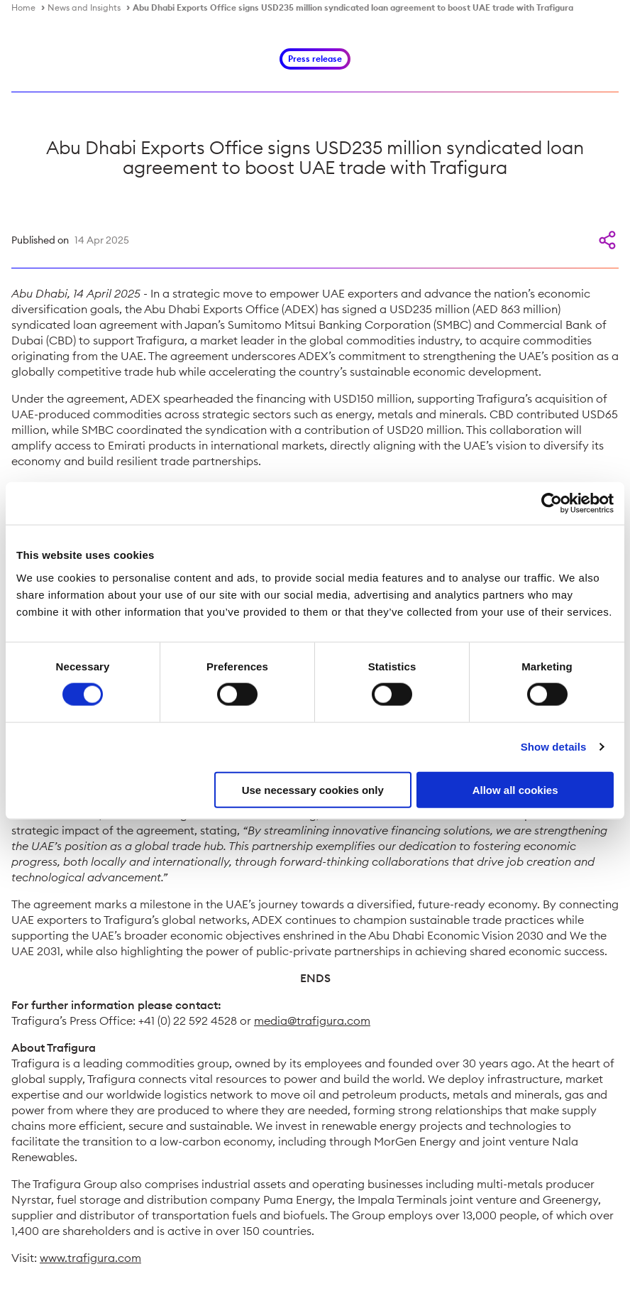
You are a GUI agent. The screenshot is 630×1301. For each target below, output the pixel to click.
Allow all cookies (515, 789)
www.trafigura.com (90, 1258)
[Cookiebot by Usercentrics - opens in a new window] (552, 503)
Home (23, 7)
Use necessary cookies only (313, 789)
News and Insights (84, 7)
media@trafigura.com (312, 1020)
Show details (554, 747)
